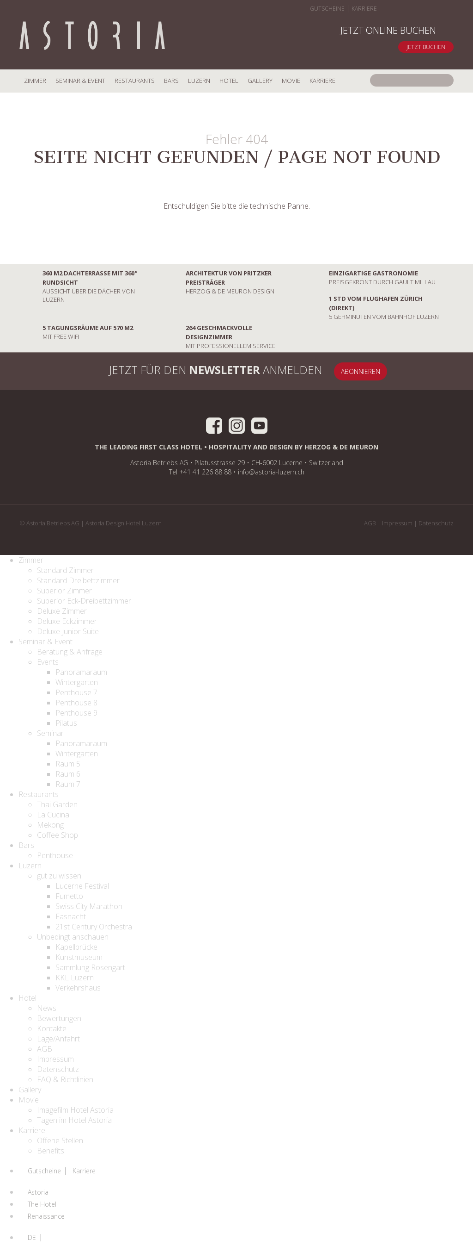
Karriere (364, 8)
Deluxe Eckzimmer (67, 621)
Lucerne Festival (82, 886)
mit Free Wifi (76, 332)
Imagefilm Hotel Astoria (75, 1110)
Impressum (397, 523)
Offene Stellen (60, 1140)
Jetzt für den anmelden (204, 371)
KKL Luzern (74, 977)
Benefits (50, 1151)
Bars (171, 80)
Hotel (228, 80)
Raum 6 (67, 774)
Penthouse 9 (76, 713)
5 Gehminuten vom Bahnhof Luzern (372, 307)
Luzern (199, 80)
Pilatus (66, 723)
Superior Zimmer (64, 591)
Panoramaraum (81, 672)
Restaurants (135, 80)
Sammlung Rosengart (90, 967)
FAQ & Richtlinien (65, 1079)
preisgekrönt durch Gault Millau (371, 277)
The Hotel (42, 1204)
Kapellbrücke (76, 947)
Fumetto (69, 896)
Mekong (50, 825)
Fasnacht (70, 916)
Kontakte (52, 1028)
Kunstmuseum (79, 957)
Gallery (260, 80)
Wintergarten (76, 682)
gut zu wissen (59, 876)
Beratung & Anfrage (70, 652)
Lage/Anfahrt (58, 1039)
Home (92, 36)
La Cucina (53, 815)
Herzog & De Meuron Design (218, 281)
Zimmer (35, 80)
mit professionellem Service (219, 336)
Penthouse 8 (76, 703)
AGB (370, 523)
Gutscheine (327, 8)
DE (32, 1237)
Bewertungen (59, 1018)
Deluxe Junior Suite (68, 631)
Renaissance (46, 1216)
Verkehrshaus (78, 988)
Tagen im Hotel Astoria (74, 1120)
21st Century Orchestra (93, 927)
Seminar (50, 733)
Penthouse (55, 855)
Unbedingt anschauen (73, 937)
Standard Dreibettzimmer (78, 580)
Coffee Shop (57, 835)
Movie (291, 80)
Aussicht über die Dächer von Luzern (78, 286)
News (46, 1008)
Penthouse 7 (76, 692)
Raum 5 (67, 764)
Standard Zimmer (65, 570)
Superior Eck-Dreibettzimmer (84, 601)
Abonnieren (360, 371)
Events (48, 662)
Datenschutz (436, 523)
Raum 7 (67, 784)
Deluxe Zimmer (62, 611)
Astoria (38, 1192)
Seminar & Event (80, 80)
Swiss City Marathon (88, 906)
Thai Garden (57, 804)
